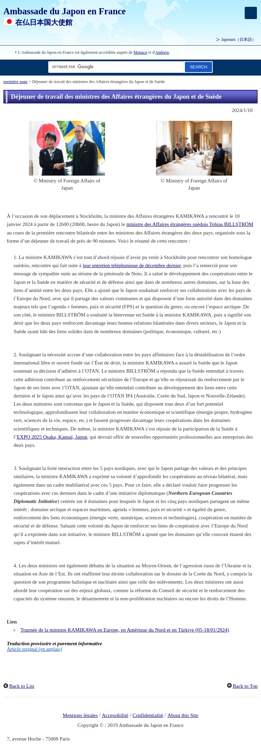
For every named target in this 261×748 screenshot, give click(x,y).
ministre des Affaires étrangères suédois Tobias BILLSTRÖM (190, 224)
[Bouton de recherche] (198, 67)
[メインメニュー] (251, 13)
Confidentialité (148, 715)
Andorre (162, 52)
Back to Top (245, 686)
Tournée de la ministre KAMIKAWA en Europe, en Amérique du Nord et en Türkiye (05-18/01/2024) (124, 630)
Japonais (238, 39)
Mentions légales (80, 715)
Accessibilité (115, 715)
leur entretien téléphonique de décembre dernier (132, 265)
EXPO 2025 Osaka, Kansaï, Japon (52, 437)
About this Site (183, 715)
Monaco (140, 52)
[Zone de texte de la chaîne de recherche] (115, 67)
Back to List (21, 686)
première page (15, 81)
